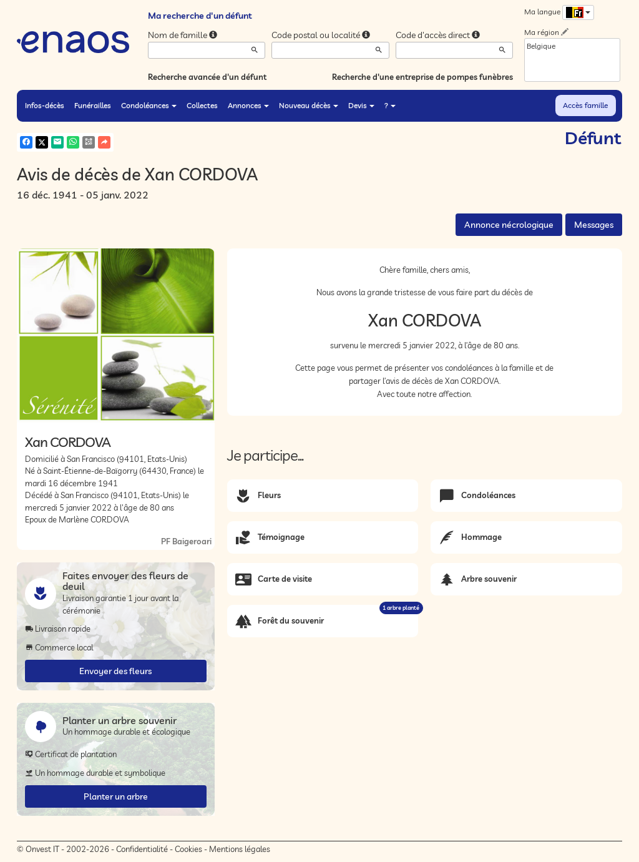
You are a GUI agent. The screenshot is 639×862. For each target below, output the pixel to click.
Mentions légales (239, 849)
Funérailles (92, 105)
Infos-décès (44, 105)
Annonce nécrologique (509, 224)
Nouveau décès (308, 105)
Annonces (248, 105)
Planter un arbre (116, 796)
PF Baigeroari (186, 541)
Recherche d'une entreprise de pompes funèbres (422, 77)
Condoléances (149, 105)
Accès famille (585, 105)
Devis (361, 105)
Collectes (202, 105)
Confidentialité (142, 849)
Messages (593, 224)
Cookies (188, 849)
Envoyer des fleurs (115, 671)
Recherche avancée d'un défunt (207, 77)
